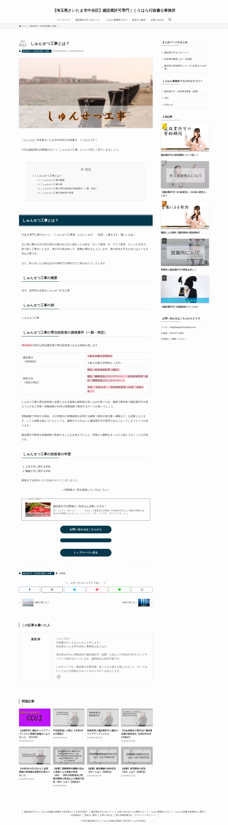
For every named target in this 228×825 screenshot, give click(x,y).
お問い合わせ (106, 815)
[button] (29, 589)
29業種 (62, 573)
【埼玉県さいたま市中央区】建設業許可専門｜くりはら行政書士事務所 (114, 10)
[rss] (207, 1)
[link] (59, 677)
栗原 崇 (35, 639)
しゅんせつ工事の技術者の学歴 (57, 192)
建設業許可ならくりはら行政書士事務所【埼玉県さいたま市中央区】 (56, 812)
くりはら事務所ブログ (159, 812)
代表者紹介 (76, 815)
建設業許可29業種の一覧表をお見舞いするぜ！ (80, 506)
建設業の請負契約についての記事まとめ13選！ (185, 67)
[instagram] (203, 1)
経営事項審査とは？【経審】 (178, 59)
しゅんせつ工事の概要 (53, 180)
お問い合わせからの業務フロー (131, 812)
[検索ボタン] (169, 19)
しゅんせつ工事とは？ (49, 175)
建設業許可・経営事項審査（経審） (37, 51)
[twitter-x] (199, 1)
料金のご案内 (91, 815)
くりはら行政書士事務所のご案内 (188, 812)
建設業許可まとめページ (176, 52)
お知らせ (168, 104)
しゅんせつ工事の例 (52, 184)
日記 (166, 98)
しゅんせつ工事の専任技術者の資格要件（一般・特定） (70, 188)
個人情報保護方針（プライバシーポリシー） (136, 815)
